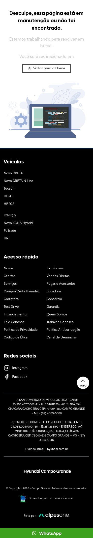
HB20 (8, 196)
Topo (83, 382)
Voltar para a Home (46, 68)
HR (6, 238)
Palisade (10, 231)
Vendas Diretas (58, 276)
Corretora (11, 299)
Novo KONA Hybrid (18, 223)
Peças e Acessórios (61, 284)
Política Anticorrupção (63, 330)
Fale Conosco (14, 322)
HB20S (9, 204)
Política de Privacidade (21, 330)
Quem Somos (57, 314)
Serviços (10, 284)
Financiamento (15, 314)
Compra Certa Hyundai (21, 291)
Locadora (54, 291)
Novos (8, 268)
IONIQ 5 (10, 215)
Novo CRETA (13, 173)
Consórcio (54, 299)
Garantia (53, 307)
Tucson (9, 189)
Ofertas (9, 276)
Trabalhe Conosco (60, 322)
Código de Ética (16, 337)
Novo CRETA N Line (18, 181)
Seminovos (55, 268)
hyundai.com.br (57, 449)
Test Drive (11, 307)
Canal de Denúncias (62, 337)
